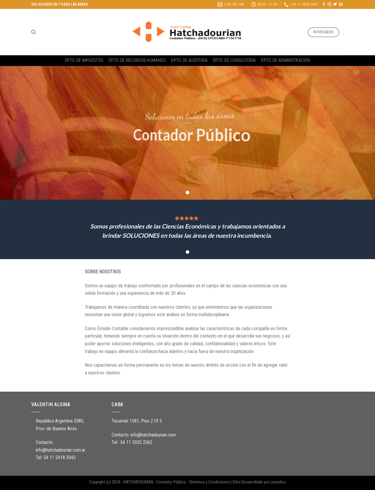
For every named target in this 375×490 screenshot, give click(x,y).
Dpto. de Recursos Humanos (137, 60)
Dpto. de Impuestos (84, 60)
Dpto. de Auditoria (189, 60)
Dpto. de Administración (285, 60)
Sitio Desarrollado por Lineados (259, 482)
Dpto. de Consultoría (234, 60)
